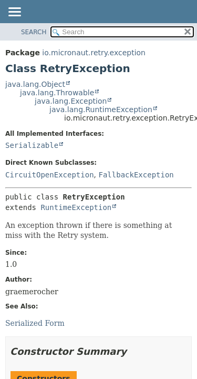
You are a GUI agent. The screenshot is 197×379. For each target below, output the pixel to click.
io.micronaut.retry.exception (94, 52)
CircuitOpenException (49, 175)
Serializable (31, 145)
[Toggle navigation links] (14, 12)
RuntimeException (75, 207)
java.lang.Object (35, 84)
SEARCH (34, 32)
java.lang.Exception (71, 101)
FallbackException (135, 175)
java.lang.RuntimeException (100, 109)
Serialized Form (35, 323)
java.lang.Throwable (57, 92)
